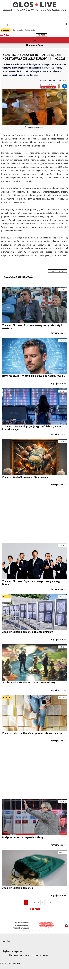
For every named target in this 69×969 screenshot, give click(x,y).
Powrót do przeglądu (57, 271)
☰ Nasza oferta (34, 45)
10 (48, 931)
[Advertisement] (34, 515)
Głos (9, 963)
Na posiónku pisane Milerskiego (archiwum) (29, 955)
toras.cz (18, 963)
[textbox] (33, 25)
